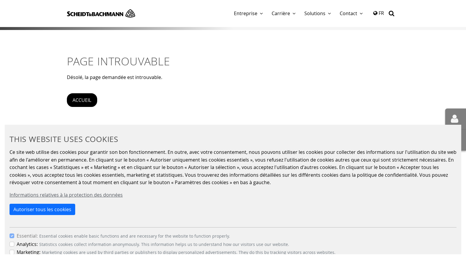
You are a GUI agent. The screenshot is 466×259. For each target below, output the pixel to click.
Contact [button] (348, 13)
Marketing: (28, 252)
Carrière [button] (281, 13)
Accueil (82, 100)
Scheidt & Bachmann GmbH (101, 13)
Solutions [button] (314, 13)
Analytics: (27, 244)
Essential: (27, 236)
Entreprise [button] (245, 13)
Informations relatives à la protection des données (66, 195)
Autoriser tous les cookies (42, 209)
